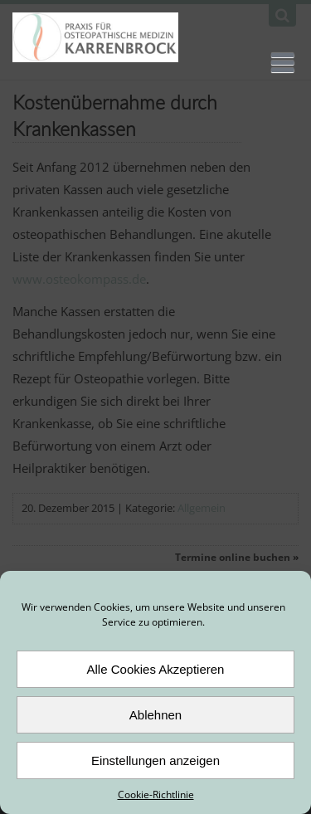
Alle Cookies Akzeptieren (156, 669)
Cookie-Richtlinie (156, 794)
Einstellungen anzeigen (155, 760)
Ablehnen (155, 715)
